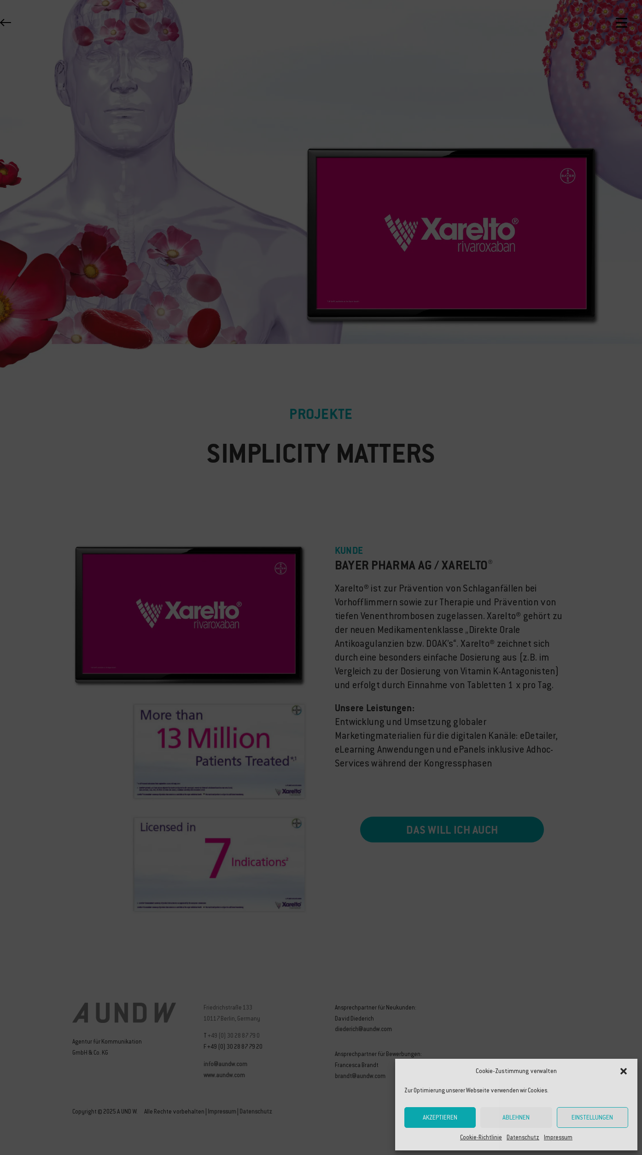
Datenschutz (523, 1137)
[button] (623, 1071)
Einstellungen (592, 1117)
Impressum (558, 1137)
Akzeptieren (440, 1117)
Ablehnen (516, 1117)
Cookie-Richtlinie (481, 1137)
